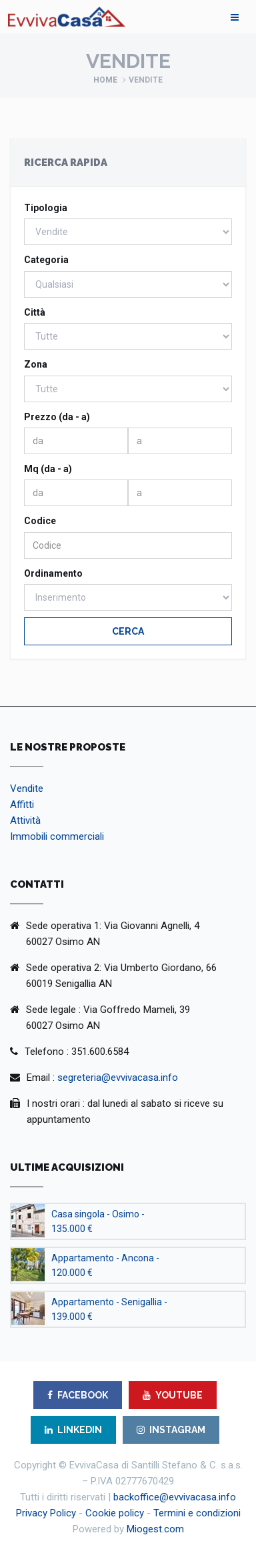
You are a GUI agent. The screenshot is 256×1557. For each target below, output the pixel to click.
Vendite (26, 788)
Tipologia (45, 207)
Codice (40, 520)
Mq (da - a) (48, 469)
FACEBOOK (77, 1395)
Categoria (46, 259)
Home (105, 80)
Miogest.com (155, 1529)
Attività (25, 820)
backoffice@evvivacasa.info (174, 1497)
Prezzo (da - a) (57, 417)
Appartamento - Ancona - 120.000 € (105, 1265)
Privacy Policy (46, 1513)
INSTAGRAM (171, 1429)
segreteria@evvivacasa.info (117, 1078)
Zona (35, 364)
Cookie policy (114, 1513)
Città (34, 312)
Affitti (22, 804)
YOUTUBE (173, 1395)
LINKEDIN (73, 1429)
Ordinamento (53, 573)
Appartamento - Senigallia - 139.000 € (109, 1309)
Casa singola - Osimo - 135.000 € (98, 1221)
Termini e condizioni (197, 1513)
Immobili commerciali (57, 836)
